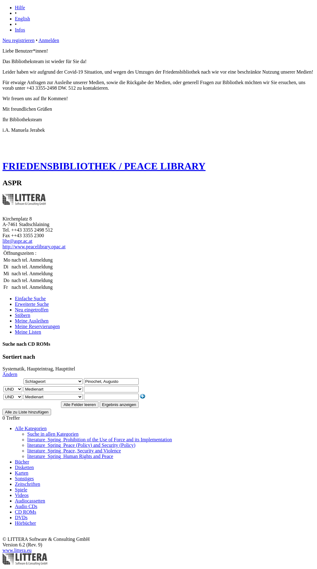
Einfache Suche (30, 298)
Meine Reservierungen (37, 326)
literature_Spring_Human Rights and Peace (70, 456)
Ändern (9, 374)
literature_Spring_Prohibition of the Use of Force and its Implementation (99, 439)
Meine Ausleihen (32, 320)
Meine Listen (28, 332)
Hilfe (20, 7)
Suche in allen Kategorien (53, 434)
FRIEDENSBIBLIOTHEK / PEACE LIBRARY (104, 166)
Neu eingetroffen (32, 309)
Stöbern (22, 315)
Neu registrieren (18, 40)
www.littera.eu (17, 550)
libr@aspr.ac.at (17, 241)
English (22, 18)
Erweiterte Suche (32, 304)
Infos (20, 29)
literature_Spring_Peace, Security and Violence (74, 450)
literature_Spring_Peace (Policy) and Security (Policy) (81, 445)
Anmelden (48, 40)
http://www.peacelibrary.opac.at (34, 246)
